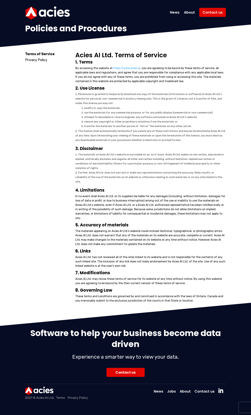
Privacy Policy (36, 60)
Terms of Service (40, 54)
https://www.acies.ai (126, 68)
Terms (60, 398)
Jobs (171, 392)
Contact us (213, 12)
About (189, 12)
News (175, 12)
